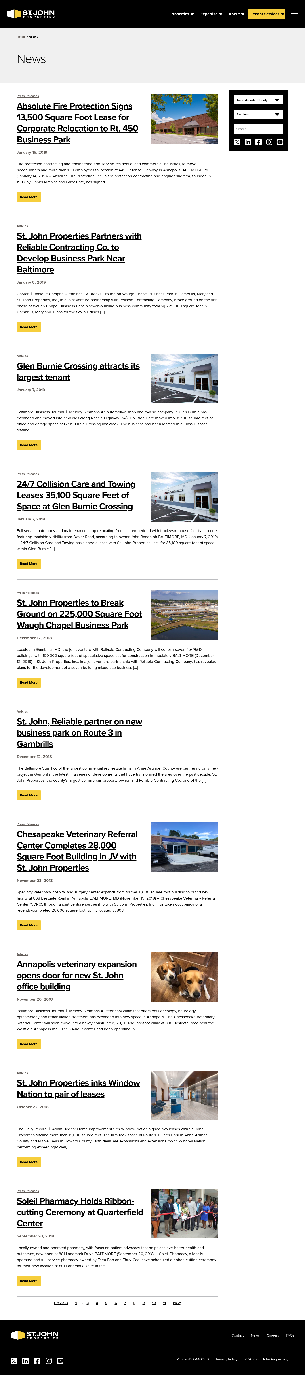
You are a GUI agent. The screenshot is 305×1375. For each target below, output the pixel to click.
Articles (22, 226)
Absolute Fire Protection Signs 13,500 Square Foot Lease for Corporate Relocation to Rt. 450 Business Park (77, 122)
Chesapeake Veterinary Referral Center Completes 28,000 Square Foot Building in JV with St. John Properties (77, 851)
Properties (179, 14)
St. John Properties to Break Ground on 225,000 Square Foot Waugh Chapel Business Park (79, 613)
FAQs (290, 1335)
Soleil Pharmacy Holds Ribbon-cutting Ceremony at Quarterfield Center (80, 1212)
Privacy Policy (227, 1359)
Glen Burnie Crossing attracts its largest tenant (78, 371)
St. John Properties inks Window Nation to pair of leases (78, 1088)
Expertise (209, 14)
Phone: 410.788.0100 (193, 1359)
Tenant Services (265, 14)
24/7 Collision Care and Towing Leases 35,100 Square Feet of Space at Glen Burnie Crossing (76, 495)
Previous (61, 1302)
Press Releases (28, 96)
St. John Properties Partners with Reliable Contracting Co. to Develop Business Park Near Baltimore (79, 252)
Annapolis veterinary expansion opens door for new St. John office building (77, 975)
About (234, 14)
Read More (29, 196)
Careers (273, 1335)
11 (164, 1302)
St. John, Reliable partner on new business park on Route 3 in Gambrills (79, 732)
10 (154, 1302)
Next (177, 1302)
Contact (237, 1335)
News (255, 1335)
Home (21, 37)
